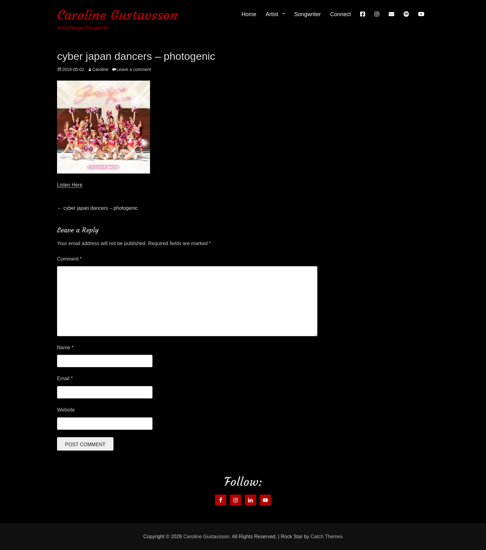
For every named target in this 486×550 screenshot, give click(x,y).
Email (65, 378)
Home (248, 14)
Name (65, 347)
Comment (69, 259)
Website (66, 409)
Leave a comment (134, 69)
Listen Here (69, 184)
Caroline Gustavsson (117, 15)
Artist (272, 14)
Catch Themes (327, 536)
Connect (340, 14)
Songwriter (307, 14)
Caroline (100, 69)
